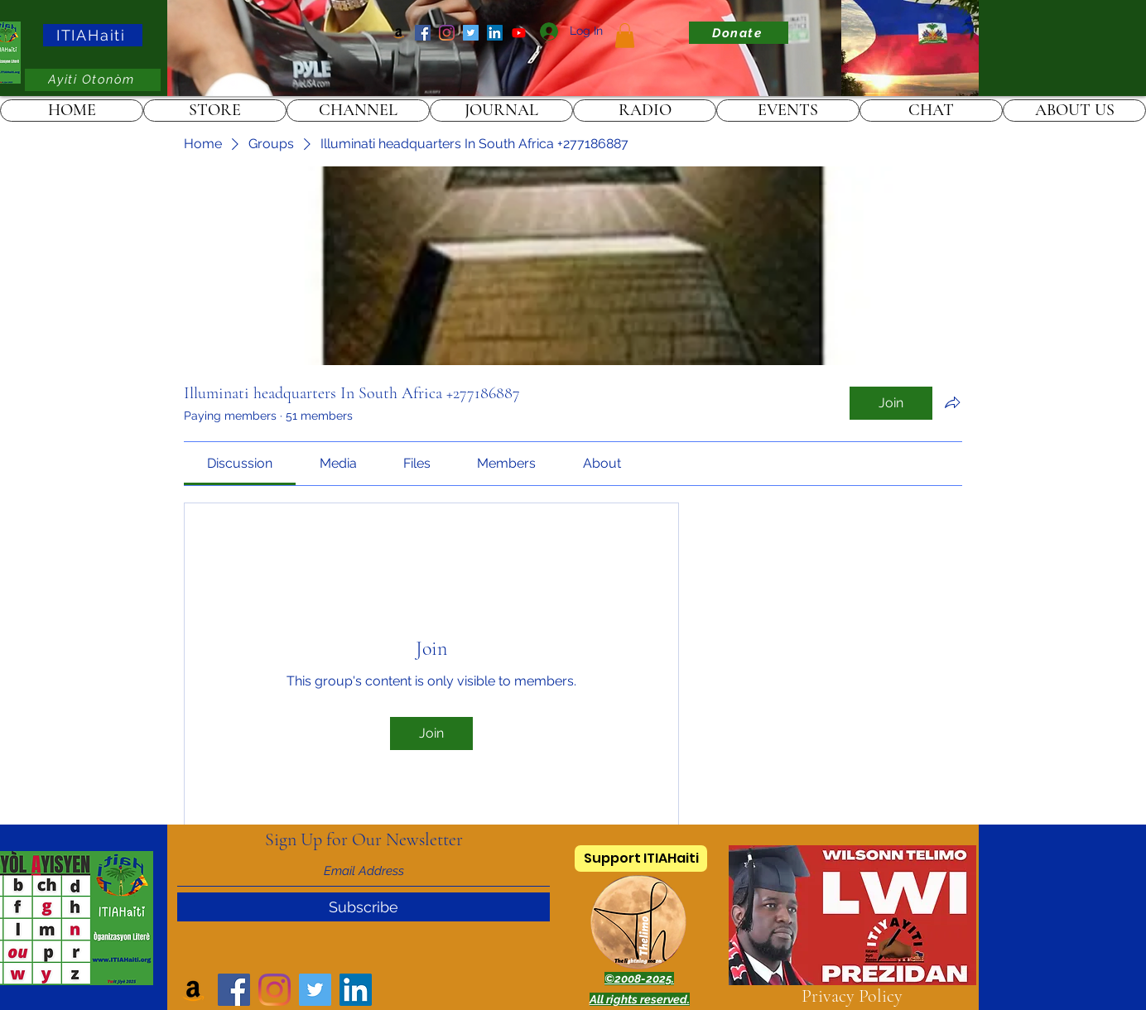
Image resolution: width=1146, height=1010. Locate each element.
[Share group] (952, 402)
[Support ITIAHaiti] (641, 858)
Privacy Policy (852, 996)
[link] (624, 35)
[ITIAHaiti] (92, 35)
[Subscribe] (363, 906)
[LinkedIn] (495, 33)
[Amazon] (399, 33)
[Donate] (738, 33)
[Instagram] (447, 33)
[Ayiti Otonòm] (93, 80)
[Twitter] (471, 33)
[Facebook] (423, 33)
